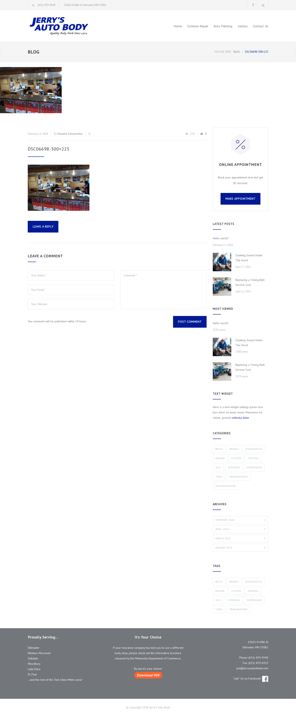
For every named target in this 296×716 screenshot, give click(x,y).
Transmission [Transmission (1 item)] (238, 609)
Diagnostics (254, 449)
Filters (236, 458)
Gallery (242, 26)
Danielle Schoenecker (70, 134)
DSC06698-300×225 (48, 149)
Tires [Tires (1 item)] (218, 609)
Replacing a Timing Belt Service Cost (250, 282)
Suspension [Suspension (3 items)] (254, 600)
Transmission (238, 476)
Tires (218, 476)
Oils (218, 467)
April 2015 (240, 529)
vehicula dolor (240, 418)
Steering (234, 467)
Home (177, 26)
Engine (220, 458)
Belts (219, 449)
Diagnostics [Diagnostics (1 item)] (254, 581)
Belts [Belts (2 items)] (219, 581)
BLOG (33, 52)
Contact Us (260, 26)
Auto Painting (223, 26)
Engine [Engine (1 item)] (220, 590)
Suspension (254, 467)
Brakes (234, 449)
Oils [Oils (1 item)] (218, 600)
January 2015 (240, 547)
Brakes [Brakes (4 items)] (234, 581)
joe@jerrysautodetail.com (252, 668)
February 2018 (240, 520)
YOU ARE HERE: (223, 52)
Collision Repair (197, 26)
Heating (253, 458)
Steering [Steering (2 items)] (234, 600)
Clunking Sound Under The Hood (249, 257)
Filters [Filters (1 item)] (236, 590)
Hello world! (220, 238)
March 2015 (240, 538)
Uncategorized (225, 486)
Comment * (163, 289)
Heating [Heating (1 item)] (253, 590)
